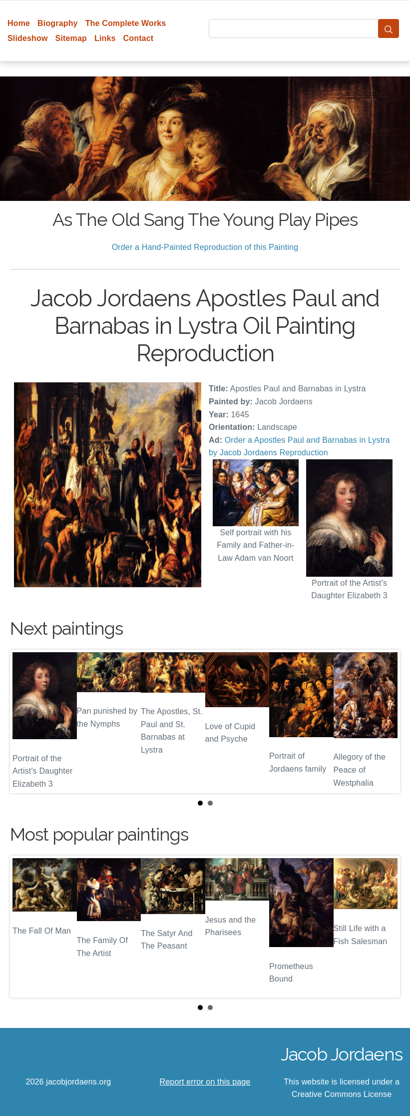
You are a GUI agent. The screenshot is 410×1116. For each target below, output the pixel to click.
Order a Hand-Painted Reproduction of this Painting (205, 247)
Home (18, 23)
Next (385, 721)
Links (105, 38)
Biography (57, 23)
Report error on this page (205, 1082)
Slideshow (27, 38)
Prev (25, 721)
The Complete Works (125, 23)
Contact (138, 38)
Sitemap (71, 38)
